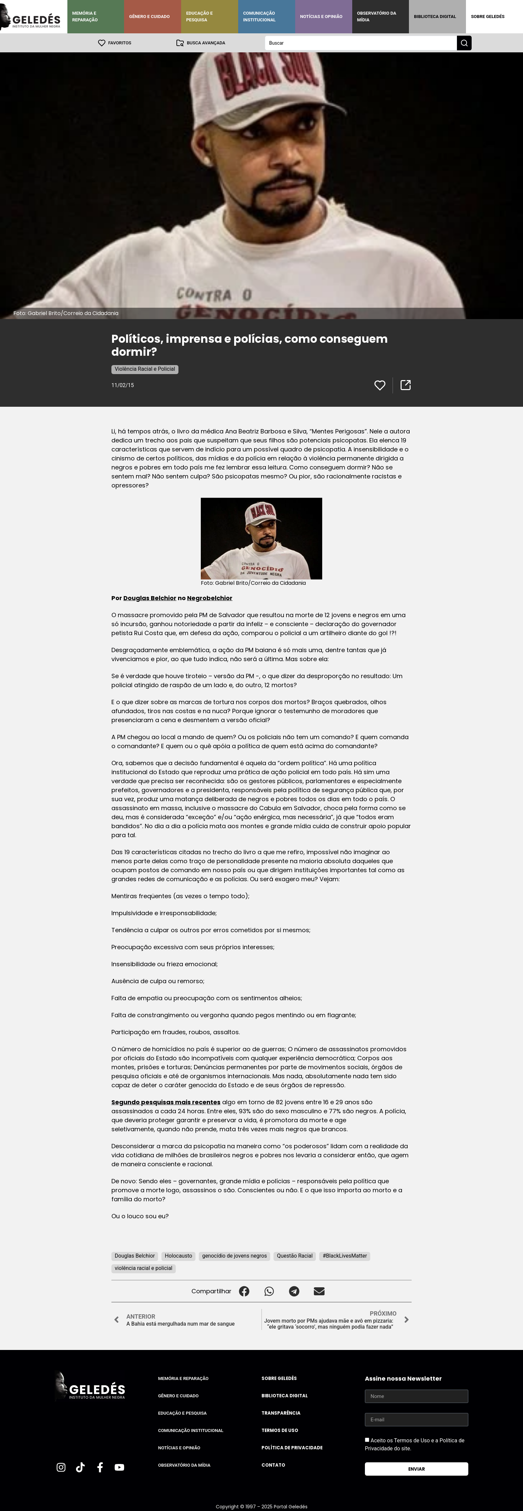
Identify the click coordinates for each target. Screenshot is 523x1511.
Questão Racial (295, 1255)
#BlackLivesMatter (345, 1255)
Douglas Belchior (149, 597)
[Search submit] (464, 42)
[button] (243, 1290)
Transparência (281, 1413)
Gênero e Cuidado (149, 16)
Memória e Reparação (85, 16)
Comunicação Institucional (259, 16)
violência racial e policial (143, 1268)
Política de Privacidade (292, 1447)
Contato (273, 1465)
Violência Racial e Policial (145, 368)
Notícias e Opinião (321, 16)
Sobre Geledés (487, 16)
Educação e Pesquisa (199, 16)
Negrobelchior (209, 597)
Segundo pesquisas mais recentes (165, 1102)
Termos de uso (280, 1430)
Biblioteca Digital (435, 16)
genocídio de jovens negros (234, 1255)
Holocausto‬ (178, 1255)
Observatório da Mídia (376, 16)
